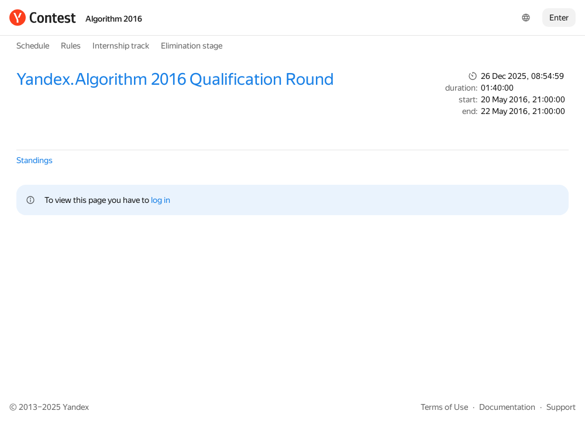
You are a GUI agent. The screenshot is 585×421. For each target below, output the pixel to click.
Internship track (120, 45)
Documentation (507, 407)
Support (561, 407)
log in (160, 200)
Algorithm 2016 (113, 18)
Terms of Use (444, 407)
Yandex (76, 407)
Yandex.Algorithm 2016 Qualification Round (175, 79)
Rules (71, 45)
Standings (34, 160)
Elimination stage (191, 45)
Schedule (32, 45)
